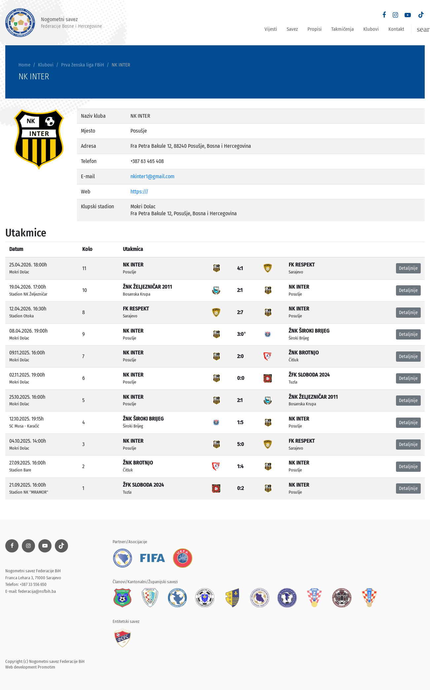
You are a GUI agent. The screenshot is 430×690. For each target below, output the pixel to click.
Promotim (46, 667)
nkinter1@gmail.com (152, 176)
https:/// (139, 191)
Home (24, 65)
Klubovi (371, 29)
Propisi (314, 29)
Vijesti (271, 29)
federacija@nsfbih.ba (37, 591)
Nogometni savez (53, 22)
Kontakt (396, 29)
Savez (292, 29)
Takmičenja (342, 29)
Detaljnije (408, 268)
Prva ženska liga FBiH (82, 65)
